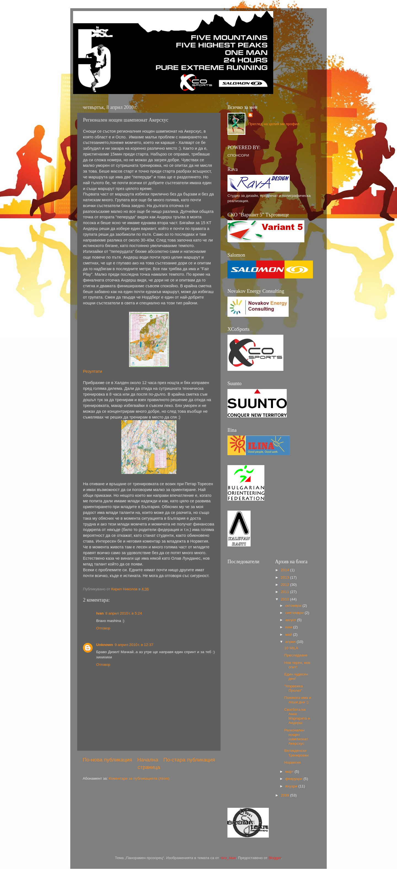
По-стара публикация (189, 760)
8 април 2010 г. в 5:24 (123, 613)
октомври (293, 606)
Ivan (100, 613)
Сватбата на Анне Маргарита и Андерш (297, 716)
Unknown (104, 645)
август (291, 620)
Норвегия (292, 762)
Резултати (92, 371)
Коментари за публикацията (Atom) (139, 778)
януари (292, 786)
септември (295, 613)
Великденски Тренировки (296, 753)
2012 (285, 585)
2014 (285, 570)
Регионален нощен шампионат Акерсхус (296, 737)
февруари (294, 779)
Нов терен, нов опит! (297, 665)
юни (289, 627)
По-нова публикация (107, 760)
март (290, 771)
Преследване (295, 655)
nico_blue (228, 858)
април (291, 642)
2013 (285, 577)
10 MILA (291, 648)
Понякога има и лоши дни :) (297, 700)
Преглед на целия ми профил (273, 124)
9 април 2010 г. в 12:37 (134, 645)
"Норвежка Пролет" (293, 688)
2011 (285, 592)
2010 (285, 599)
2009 (285, 795)
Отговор (103, 628)
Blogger (275, 858)
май (289, 634)
